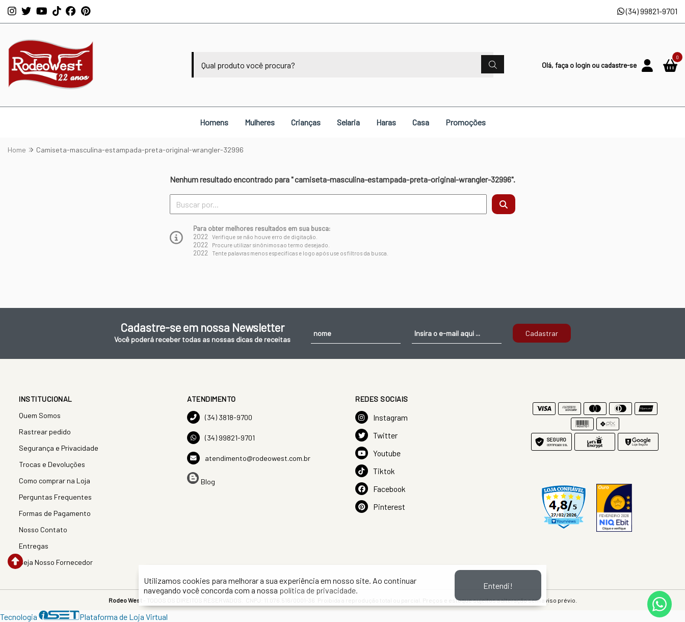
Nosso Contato (43, 529)
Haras (386, 122)
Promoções (465, 122)
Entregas (33, 545)
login (583, 65)
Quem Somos (40, 415)
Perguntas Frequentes (55, 497)
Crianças (306, 122)
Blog (201, 479)
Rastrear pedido (45, 431)
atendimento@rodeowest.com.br (248, 458)
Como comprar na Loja (54, 480)
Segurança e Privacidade (58, 448)
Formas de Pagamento (55, 513)
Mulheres (260, 122)
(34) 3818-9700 (219, 417)
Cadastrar (541, 333)
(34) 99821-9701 (647, 11)
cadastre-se (619, 65)
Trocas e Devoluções (52, 464)
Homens (214, 122)
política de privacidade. (318, 590)
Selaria (348, 122)
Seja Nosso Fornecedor (56, 562)
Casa (420, 122)
